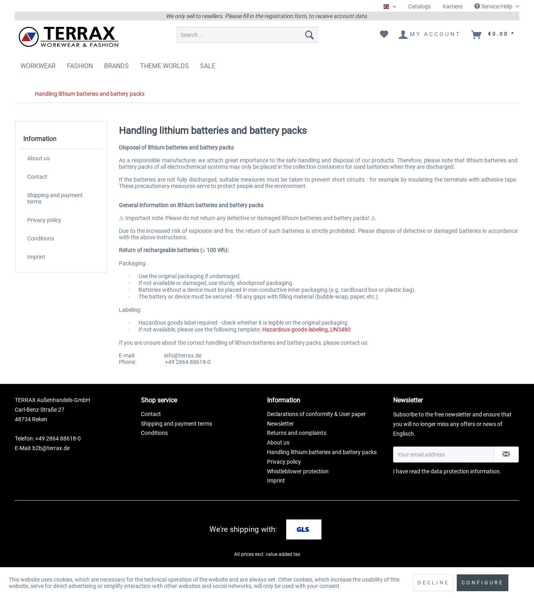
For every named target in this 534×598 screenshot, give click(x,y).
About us (38, 158)
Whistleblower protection (298, 471)
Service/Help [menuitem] (494, 6)
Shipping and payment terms (55, 198)
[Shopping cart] (493, 35)
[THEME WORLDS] (165, 66)
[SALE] (208, 66)
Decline (433, 583)
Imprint (36, 257)
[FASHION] (79, 66)
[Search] (309, 35)
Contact (37, 177)
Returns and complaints (296, 433)
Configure (483, 583)
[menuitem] (419, 7)
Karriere (452, 6)
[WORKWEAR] (38, 66)
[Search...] (247, 35)
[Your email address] (443, 454)
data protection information (465, 471)
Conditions (40, 238)
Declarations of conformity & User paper (316, 414)
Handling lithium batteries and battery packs (322, 452)
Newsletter (280, 423)
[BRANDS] (116, 66)
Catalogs (419, 6)
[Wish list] (384, 35)
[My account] (430, 35)
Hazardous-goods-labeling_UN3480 (306, 329)
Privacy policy (44, 220)
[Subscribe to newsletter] (506, 454)
